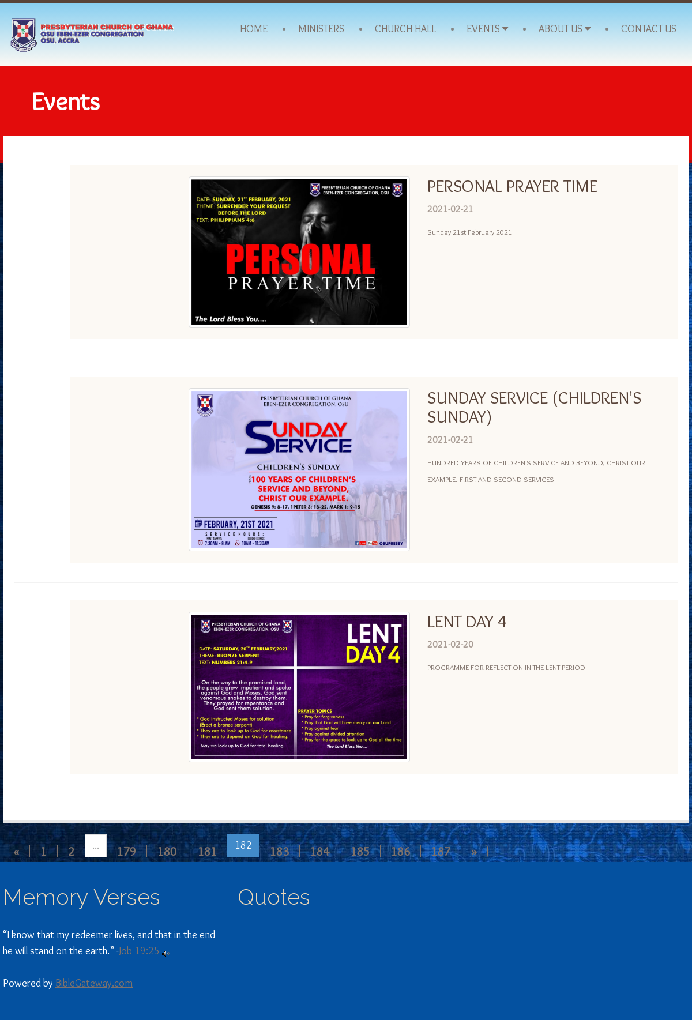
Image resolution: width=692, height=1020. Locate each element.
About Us (565, 29)
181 (207, 851)
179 (126, 851)
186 (400, 851)
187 (440, 851)
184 (319, 851)
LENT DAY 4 (467, 621)
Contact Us (648, 29)
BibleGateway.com (94, 983)
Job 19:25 (139, 950)
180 (166, 851)
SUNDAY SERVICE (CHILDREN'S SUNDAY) (534, 407)
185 (360, 851)
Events (487, 29)
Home (254, 29)
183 (279, 851)
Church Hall (405, 29)
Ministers (321, 29)
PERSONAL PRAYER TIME (512, 186)
